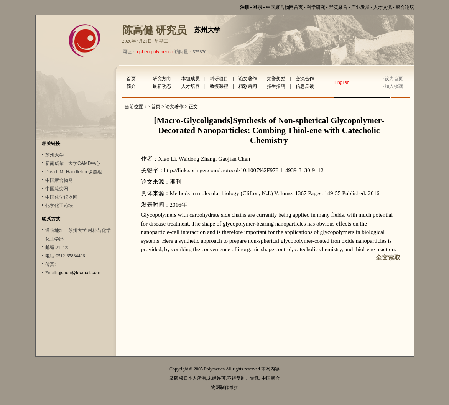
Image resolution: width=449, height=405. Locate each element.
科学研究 (316, 7)
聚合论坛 (405, 7)
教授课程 (219, 86)
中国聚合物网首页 (284, 7)
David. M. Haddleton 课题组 (73, 172)
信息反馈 (305, 86)
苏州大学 (54, 155)
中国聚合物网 (59, 180)
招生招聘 (276, 86)
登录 (257, 7)
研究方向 (162, 78)
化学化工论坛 (59, 205)
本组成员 (190, 78)
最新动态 (162, 86)
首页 (131, 78)
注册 (244, 7)
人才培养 (190, 86)
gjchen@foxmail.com (79, 272)
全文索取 (388, 257)
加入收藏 (394, 86)
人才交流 (382, 7)
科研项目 (219, 78)
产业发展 (360, 7)
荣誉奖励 (276, 78)
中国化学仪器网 (61, 197)
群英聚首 (338, 7)
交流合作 (305, 78)
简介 (131, 86)
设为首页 (394, 78)
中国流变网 (56, 188)
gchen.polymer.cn (155, 51)
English (341, 82)
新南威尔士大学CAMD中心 (72, 163)
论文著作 (247, 78)
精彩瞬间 (247, 86)
